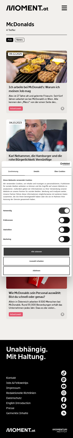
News (19, 39)
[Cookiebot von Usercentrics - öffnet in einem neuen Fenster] (53, 164)
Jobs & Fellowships (17, 383)
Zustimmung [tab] (13, 171)
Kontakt (11, 378)
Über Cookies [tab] (59, 171)
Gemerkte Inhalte (17, 413)
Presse (10, 408)
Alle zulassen (36, 252)
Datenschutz (14, 398)
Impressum (13, 388)
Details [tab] (36, 171)
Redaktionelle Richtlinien (21, 393)
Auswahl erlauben (36, 261)
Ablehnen (36, 271)
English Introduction (18, 403)
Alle (10, 39)
